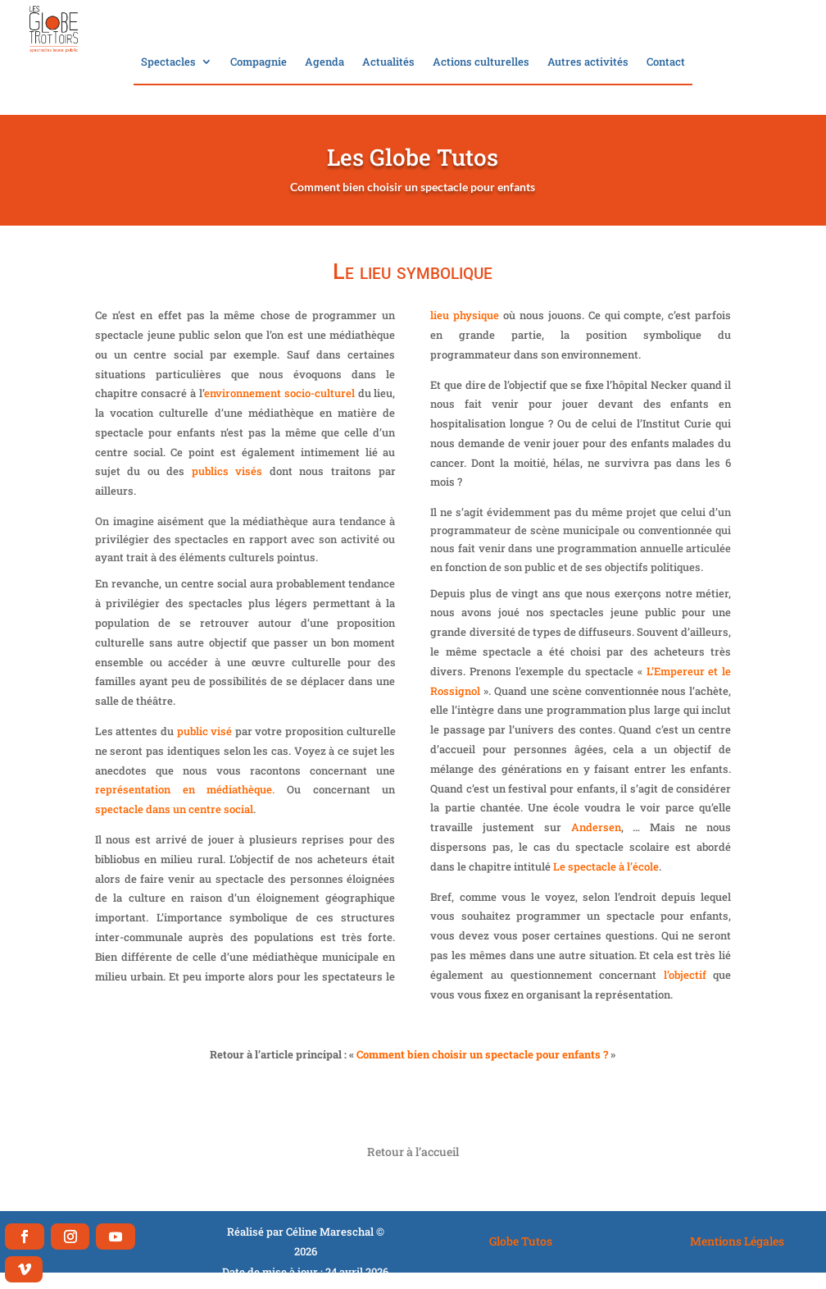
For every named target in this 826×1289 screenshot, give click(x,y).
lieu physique (464, 315)
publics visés (227, 471)
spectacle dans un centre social (174, 809)
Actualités (388, 62)
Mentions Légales (737, 1241)
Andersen (596, 827)
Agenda (324, 62)
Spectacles (168, 62)
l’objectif (685, 974)
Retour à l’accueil (413, 1151)
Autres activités (588, 62)
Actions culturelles (481, 62)
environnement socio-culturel (279, 393)
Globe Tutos (520, 1241)
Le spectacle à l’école (606, 866)
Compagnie (258, 62)
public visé (205, 731)
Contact (666, 62)
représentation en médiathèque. (185, 789)
